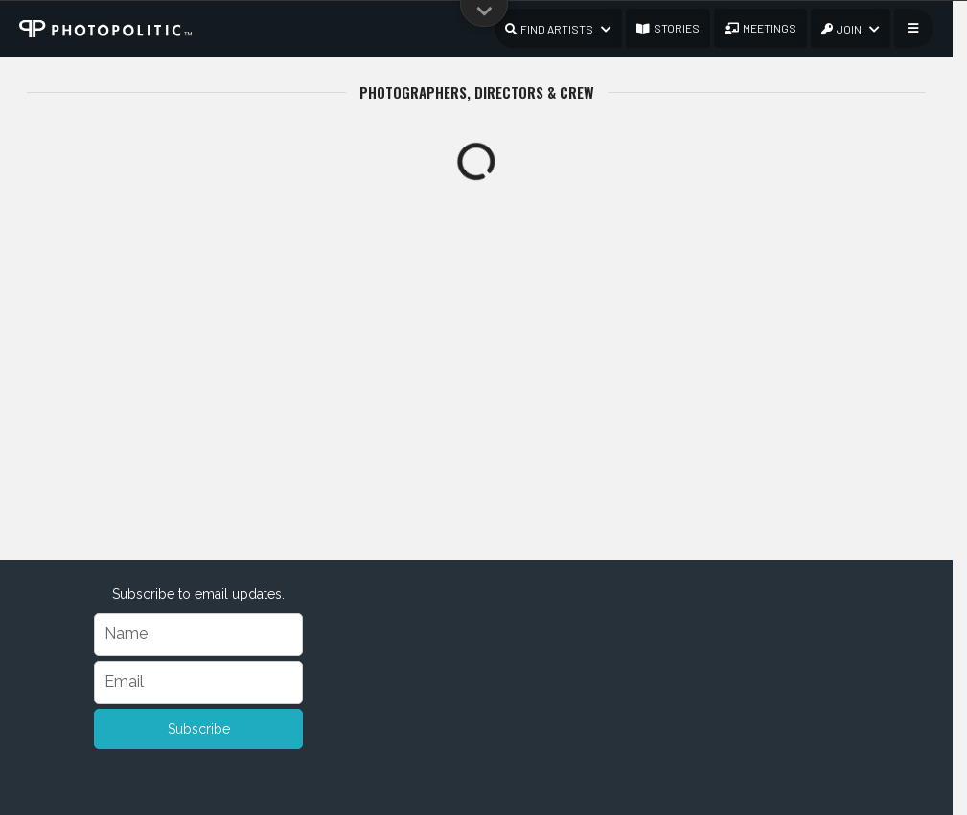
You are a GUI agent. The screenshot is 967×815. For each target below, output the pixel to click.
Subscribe (199, 728)
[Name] (199, 634)
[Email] (199, 682)
